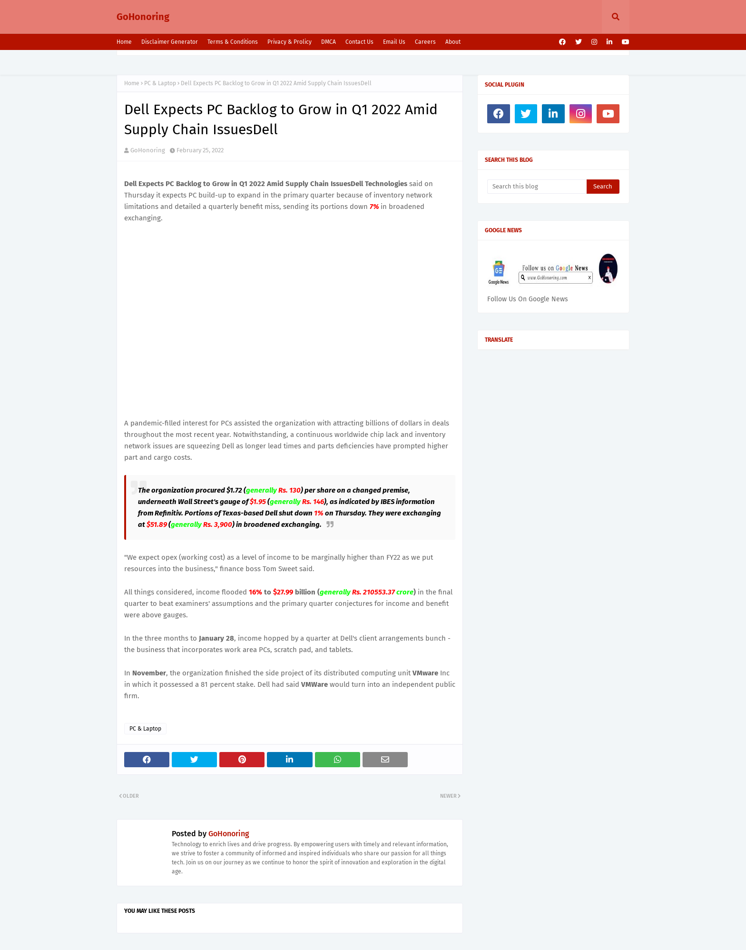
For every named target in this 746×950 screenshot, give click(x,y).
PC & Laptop (160, 83)
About (453, 42)
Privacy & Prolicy (289, 42)
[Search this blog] (537, 186)
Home (124, 42)
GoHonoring (143, 16)
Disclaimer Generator (169, 42)
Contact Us (359, 42)
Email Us (394, 42)
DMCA (328, 42)
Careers (425, 42)
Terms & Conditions (232, 42)
